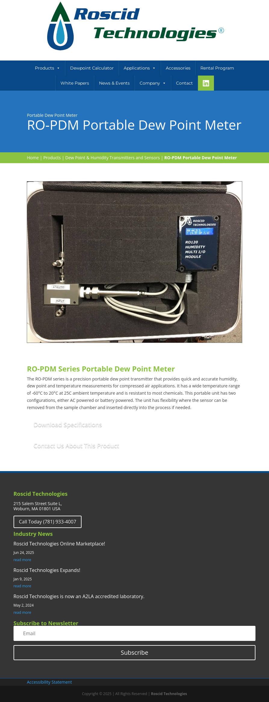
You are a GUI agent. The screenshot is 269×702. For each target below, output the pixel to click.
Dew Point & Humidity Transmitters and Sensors (112, 157)
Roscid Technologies (169, 693)
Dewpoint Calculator (92, 68)
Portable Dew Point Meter (52, 115)
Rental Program (217, 68)
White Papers (74, 83)
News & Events (114, 83)
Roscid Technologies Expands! (47, 570)
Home (33, 157)
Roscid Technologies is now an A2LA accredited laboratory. (79, 596)
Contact (184, 83)
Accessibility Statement (49, 682)
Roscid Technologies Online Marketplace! (59, 543)
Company (153, 83)
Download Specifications (67, 424)
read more (22, 560)
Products (47, 68)
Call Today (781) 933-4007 (47, 521)
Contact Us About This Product (76, 445)
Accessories (178, 68)
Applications (140, 68)
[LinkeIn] (206, 83)
